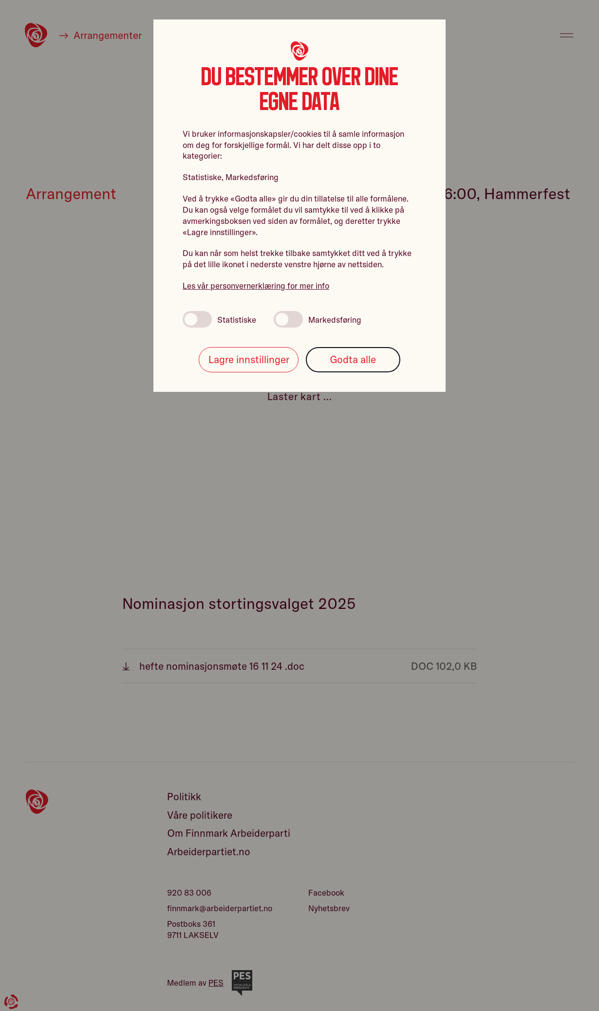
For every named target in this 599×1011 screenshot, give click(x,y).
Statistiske (219, 319)
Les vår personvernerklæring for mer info (256, 285)
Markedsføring (317, 319)
